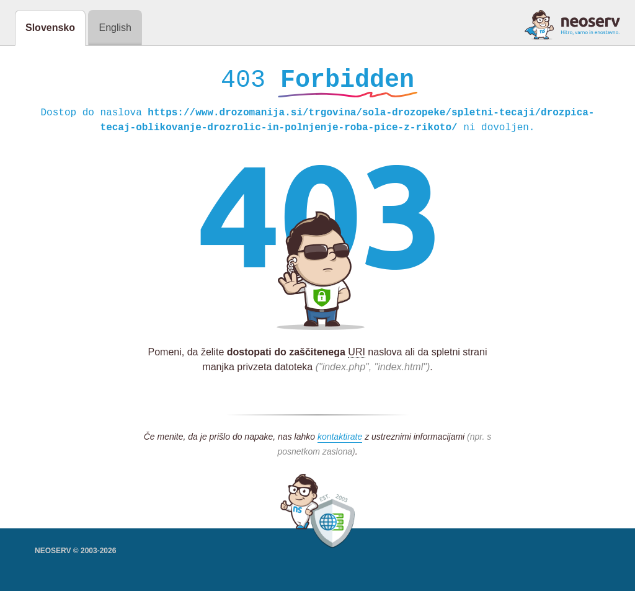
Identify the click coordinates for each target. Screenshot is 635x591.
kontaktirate (340, 440)
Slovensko (50, 27)
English (115, 27)
